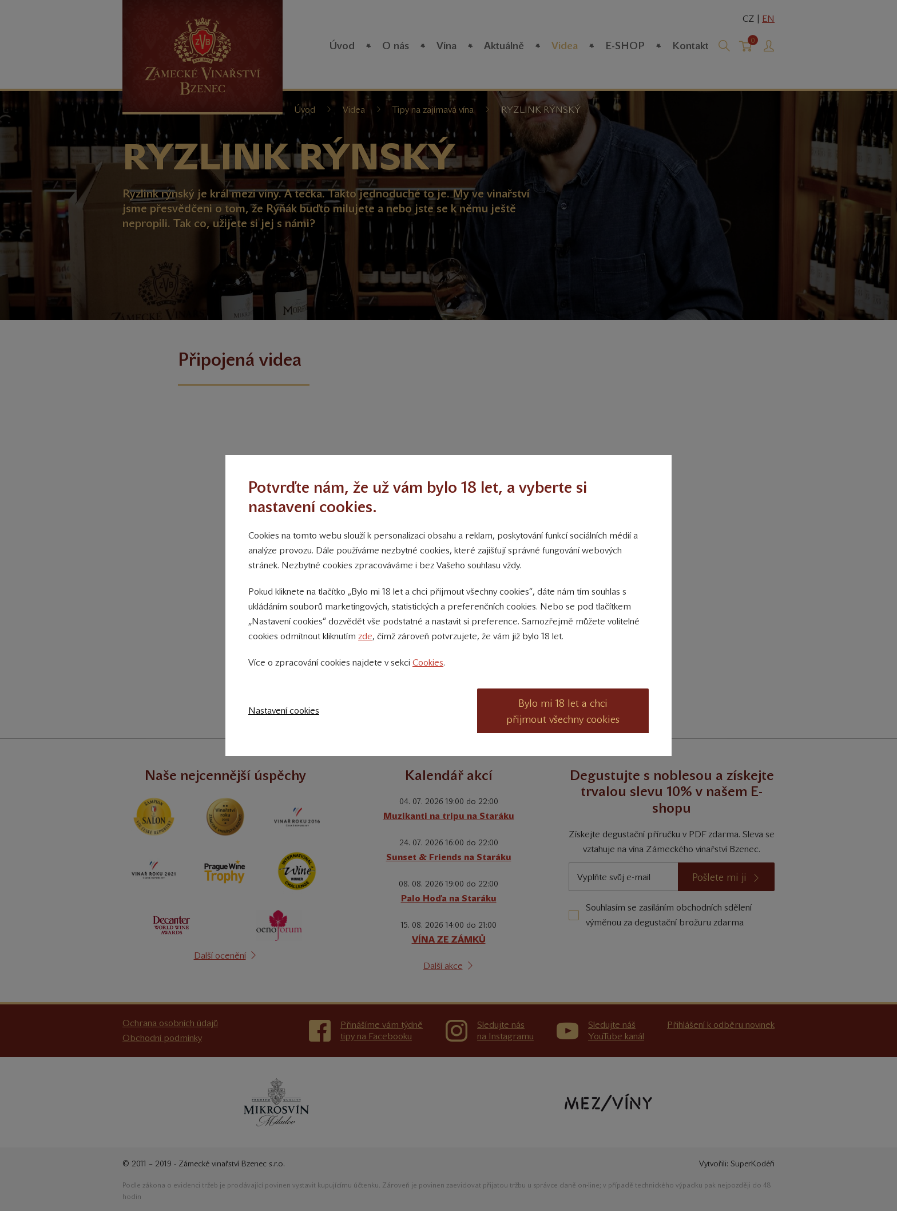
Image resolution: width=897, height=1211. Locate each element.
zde (365, 636)
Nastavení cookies (283, 710)
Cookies (427, 662)
